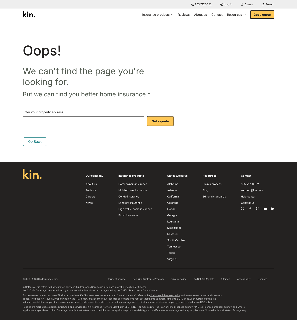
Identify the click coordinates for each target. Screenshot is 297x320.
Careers (90, 196)
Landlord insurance (130, 202)
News (89, 202)
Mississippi (174, 227)
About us (200, 14)
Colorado (172, 202)
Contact (217, 14)
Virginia (172, 259)
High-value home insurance (135, 209)
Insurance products (157, 14)
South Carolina (176, 240)
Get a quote (262, 14)
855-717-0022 (250, 184)
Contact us (247, 202)
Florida (171, 209)
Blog (205, 190)
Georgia (172, 215)
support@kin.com (252, 190)
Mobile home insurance (132, 190)
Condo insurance (128, 196)
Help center (248, 196)
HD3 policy (81, 298)
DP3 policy (184, 298)
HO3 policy (206, 302)
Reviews (184, 14)
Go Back (35, 142)
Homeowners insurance (132, 184)
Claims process (212, 184)
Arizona (172, 190)
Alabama (172, 184)
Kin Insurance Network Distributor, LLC (108, 306)
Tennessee (174, 246)
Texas (171, 252)
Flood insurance (128, 215)
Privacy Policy (178, 279)
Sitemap (225, 279)
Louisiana (173, 221)
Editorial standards (214, 196)
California (173, 196)
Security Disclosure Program (148, 279)
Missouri (172, 234)
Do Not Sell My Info (204, 279)
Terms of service (117, 279)
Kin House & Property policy (165, 295)
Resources (236, 14)
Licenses (262, 279)
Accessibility (244, 279)
